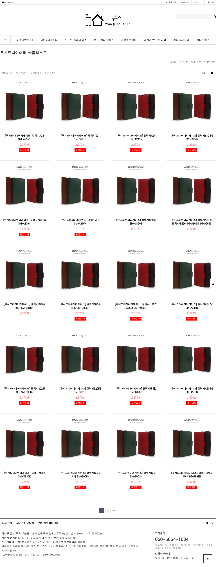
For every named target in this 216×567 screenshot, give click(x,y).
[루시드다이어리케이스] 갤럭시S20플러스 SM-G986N (80, 306)
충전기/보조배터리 (155, 40)
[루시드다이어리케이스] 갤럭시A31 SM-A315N (80, 221)
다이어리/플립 (48, 40)
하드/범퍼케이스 (104, 40)
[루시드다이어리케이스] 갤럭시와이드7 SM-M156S (136, 221)
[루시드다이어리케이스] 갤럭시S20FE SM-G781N (80, 390)
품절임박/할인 (24, 40)
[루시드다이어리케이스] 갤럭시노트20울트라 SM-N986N (136, 306)
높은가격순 (36, 73)
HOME (172, 61)
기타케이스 (203, 40)
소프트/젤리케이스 (76, 40)
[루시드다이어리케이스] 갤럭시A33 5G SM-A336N (24, 221)
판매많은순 (7, 73)
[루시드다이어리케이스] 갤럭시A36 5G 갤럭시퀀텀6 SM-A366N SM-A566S (191, 221)
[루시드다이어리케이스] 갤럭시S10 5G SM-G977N (191, 137)
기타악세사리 (181, 40)
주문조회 (185, 2)
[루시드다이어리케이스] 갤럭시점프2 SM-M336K (24, 474)
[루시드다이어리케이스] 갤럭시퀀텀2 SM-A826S (135, 390)
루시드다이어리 (207, 61)
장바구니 (170, 2)
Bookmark (8, 2)
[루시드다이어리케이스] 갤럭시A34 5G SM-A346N (191, 306)
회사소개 (7, 523)
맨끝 (114, 510)
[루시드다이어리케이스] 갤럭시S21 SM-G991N (80, 137)
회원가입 (198, 2)
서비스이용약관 (25, 523)
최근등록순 (50, 73)
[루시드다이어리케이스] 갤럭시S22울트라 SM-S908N (80, 474)
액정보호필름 (129, 40)
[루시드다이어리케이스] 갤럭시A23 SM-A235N (24, 137)
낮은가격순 (21, 73)
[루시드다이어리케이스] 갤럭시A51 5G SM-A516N (191, 390)
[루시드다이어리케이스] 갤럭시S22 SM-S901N (135, 474)
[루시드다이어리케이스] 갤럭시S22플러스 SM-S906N (24, 390)
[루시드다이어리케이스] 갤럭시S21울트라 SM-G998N (191, 474)
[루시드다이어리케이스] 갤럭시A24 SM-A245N (136, 137)
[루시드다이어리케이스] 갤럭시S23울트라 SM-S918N (24, 306)
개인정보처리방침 (48, 523)
